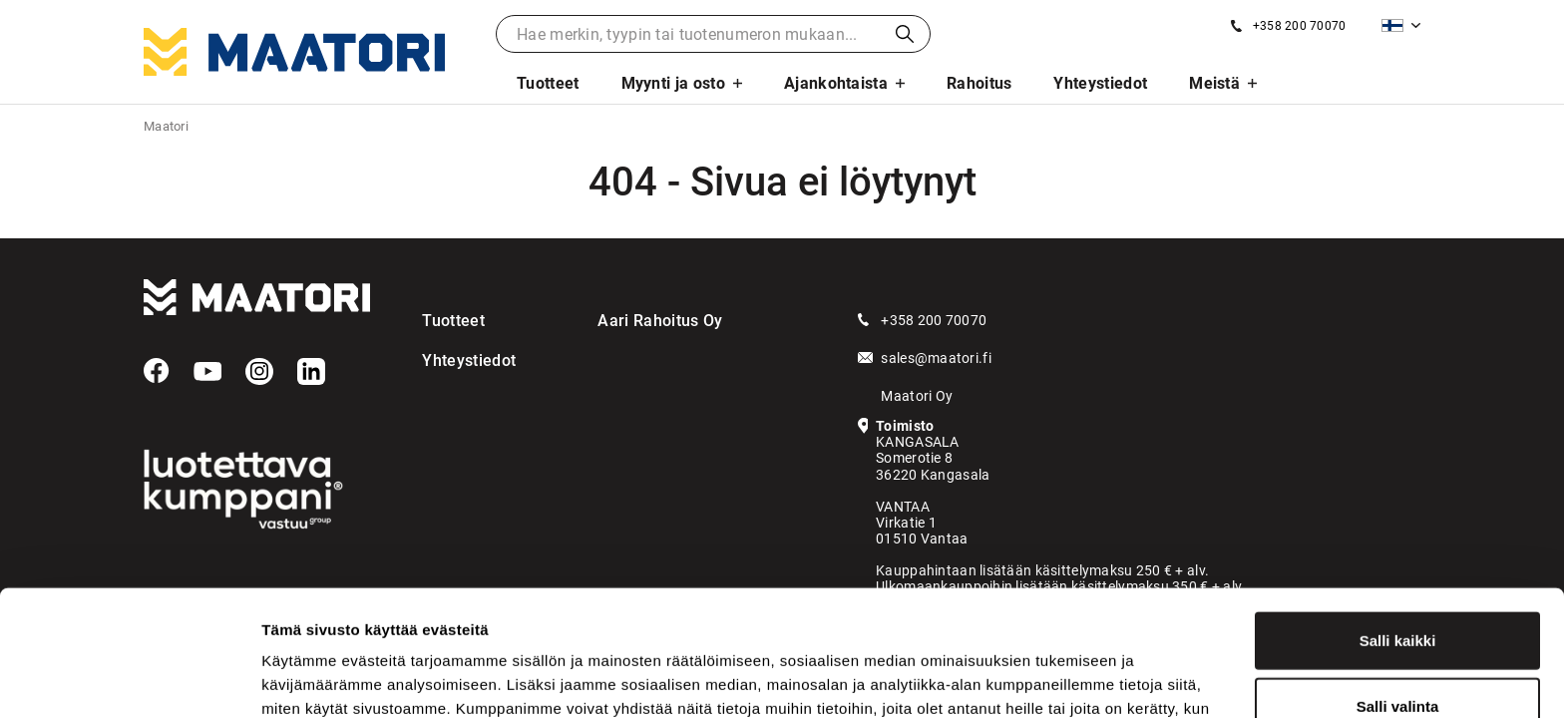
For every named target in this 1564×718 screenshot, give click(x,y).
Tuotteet (548, 83)
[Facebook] (157, 371)
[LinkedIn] (311, 372)
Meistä (1214, 83)
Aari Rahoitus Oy (659, 320)
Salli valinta (1398, 587)
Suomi (1392, 25)
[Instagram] (259, 372)
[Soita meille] (1288, 26)
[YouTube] (207, 372)
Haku (905, 34)
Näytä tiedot (1066, 678)
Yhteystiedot (1100, 83)
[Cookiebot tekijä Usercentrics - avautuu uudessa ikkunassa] (129, 679)
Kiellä (1397, 652)
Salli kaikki (1398, 522)
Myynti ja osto (673, 83)
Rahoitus (979, 83)
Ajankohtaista (836, 83)
